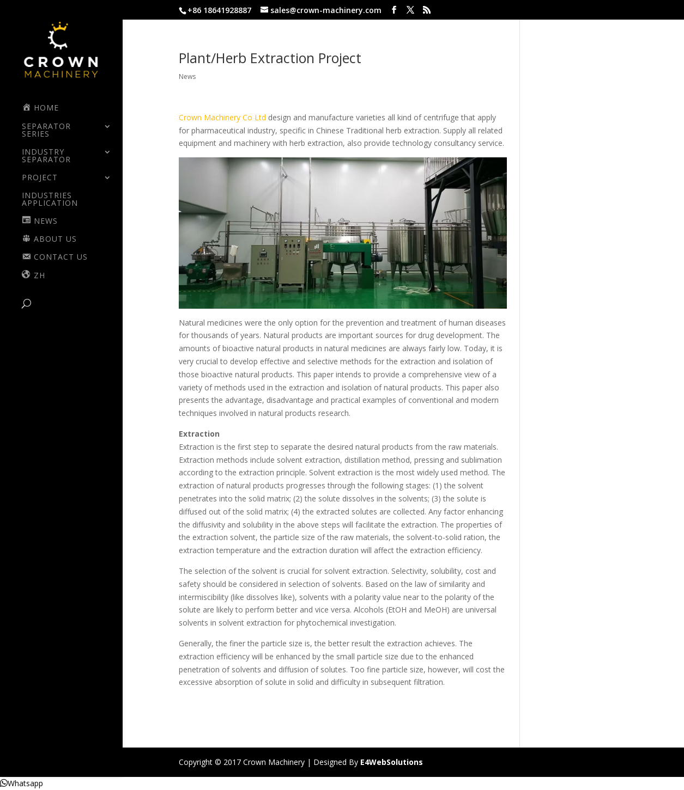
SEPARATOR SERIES (46, 131)
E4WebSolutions (391, 762)
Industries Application (50, 200)
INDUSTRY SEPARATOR (46, 156)
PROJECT (40, 178)
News (187, 76)
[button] (21, 783)
